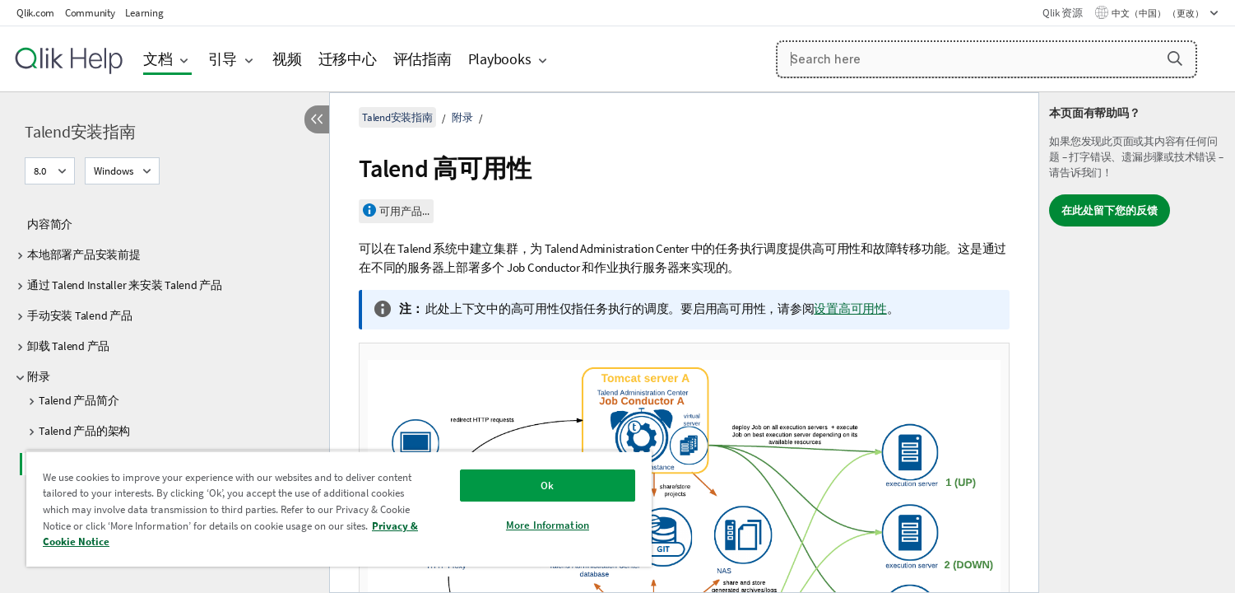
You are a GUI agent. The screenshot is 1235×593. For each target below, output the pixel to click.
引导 (223, 58)
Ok (547, 486)
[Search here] (987, 59)
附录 (38, 376)
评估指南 (422, 58)
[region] (339, 509)
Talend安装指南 (80, 131)
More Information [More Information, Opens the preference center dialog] (547, 525)
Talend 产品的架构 (84, 430)
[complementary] (1137, 342)
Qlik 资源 (1062, 13)
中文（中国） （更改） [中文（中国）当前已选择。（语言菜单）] (1158, 13)
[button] (1175, 58)
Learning (144, 13)
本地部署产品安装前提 (84, 254)
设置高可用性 (850, 308)
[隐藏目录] (316, 119)
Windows (113, 171)
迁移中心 (347, 58)
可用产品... (404, 211)
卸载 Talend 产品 (68, 346)
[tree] (164, 390)
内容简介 (49, 224)
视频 (287, 58)
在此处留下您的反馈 (1109, 210)
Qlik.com (35, 13)
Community (90, 13)
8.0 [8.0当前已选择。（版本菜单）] (41, 171)
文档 (158, 58)
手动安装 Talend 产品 (79, 315)
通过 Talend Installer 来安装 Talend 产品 (124, 285)
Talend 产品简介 (78, 400)
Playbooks (500, 58)
